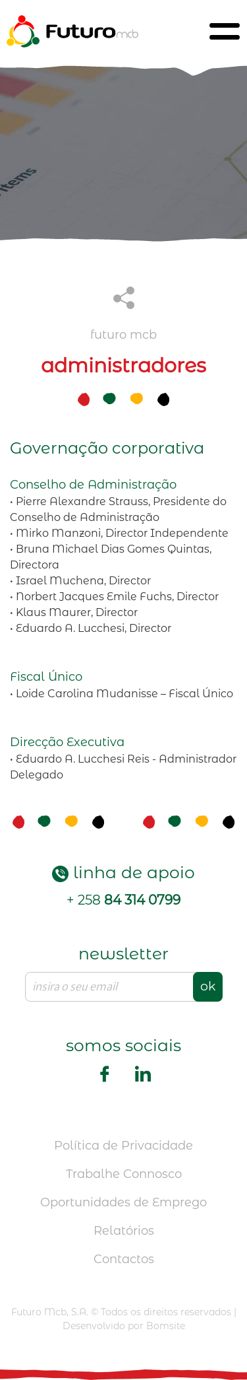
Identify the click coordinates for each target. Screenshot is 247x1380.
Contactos (124, 1259)
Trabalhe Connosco (124, 1174)
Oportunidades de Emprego (123, 1202)
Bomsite (165, 1326)
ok (207, 986)
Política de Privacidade (123, 1145)
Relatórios (124, 1231)
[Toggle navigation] (224, 31)
